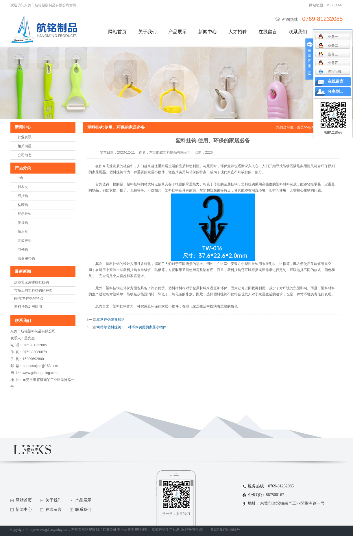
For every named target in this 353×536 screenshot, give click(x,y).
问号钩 (23, 250)
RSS (329, 5)
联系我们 (298, 31)
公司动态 (25, 155)
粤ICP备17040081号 (225, 530)
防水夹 (23, 232)
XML (339, 5)
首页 (300, 127)
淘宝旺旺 (330, 71)
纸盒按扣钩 (26, 259)
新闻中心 (207, 31)
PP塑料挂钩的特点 (28, 298)
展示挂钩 (25, 214)
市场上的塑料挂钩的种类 (33, 290)
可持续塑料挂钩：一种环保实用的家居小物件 (131, 327)
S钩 (20, 178)
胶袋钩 (23, 223)
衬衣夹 (23, 187)
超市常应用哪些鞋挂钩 (31, 282)
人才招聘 (237, 31)
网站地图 (316, 5)
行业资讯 (25, 137)
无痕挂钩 (25, 241)
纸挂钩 (23, 196)
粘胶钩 (23, 205)
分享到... (335, 91)
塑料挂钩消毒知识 (111, 320)
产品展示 (177, 31)
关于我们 (147, 31)
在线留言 (267, 31)
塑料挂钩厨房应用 (28, 307)
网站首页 (117, 31)
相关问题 (25, 146)
